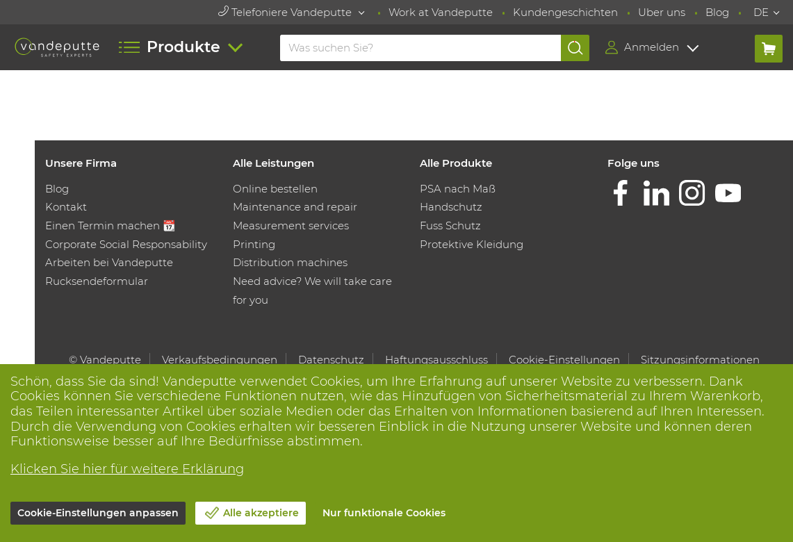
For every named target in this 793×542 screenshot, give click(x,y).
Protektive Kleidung (471, 244)
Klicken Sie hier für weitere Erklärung (127, 469)
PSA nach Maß (458, 188)
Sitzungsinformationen (700, 359)
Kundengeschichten (565, 12)
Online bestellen (275, 188)
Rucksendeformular (96, 281)
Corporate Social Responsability (126, 244)
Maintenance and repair (295, 206)
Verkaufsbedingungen (219, 359)
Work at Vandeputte (441, 12)
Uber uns (661, 12)
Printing (254, 244)
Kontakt (66, 206)
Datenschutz (331, 359)
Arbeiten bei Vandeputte (109, 262)
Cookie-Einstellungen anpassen (98, 513)
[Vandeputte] (56, 47)
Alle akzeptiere (261, 513)
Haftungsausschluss (436, 359)
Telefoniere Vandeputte (286, 12)
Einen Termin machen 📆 (110, 225)
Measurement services (291, 225)
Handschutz (451, 206)
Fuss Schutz (450, 225)
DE (761, 12)
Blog (717, 12)
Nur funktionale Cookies (383, 513)
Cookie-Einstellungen (564, 359)
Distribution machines (290, 262)
